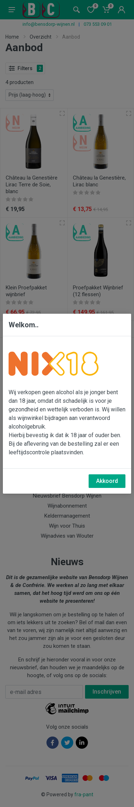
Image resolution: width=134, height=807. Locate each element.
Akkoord (107, 481)
